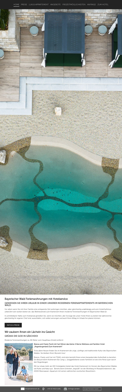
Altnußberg (100, 370)
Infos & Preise (13, 285)
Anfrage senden (74, 389)
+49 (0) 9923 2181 (54, 389)
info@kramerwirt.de (32, 389)
